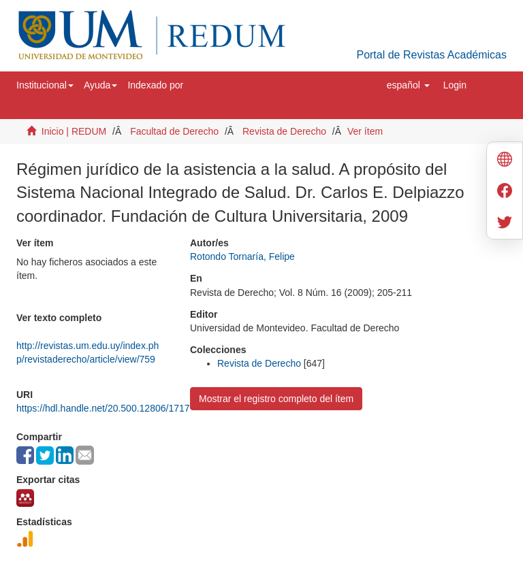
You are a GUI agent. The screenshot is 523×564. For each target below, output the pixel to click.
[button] (45, 85)
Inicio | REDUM (74, 131)
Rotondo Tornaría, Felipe (242, 256)
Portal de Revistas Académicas (431, 55)
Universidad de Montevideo (315, 426)
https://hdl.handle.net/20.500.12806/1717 (103, 408)
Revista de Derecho (284, 131)
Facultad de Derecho (174, 131)
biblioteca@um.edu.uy (343, 458)
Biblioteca (416, 426)
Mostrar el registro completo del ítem (276, 398)
